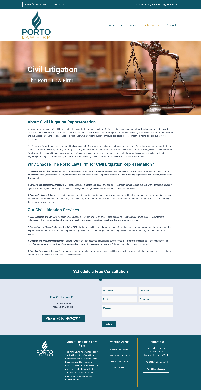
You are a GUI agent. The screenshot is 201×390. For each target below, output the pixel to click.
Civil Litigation (119, 367)
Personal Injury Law (119, 361)
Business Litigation (119, 349)
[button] (35, 4)
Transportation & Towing (119, 355)
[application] (160, 25)
